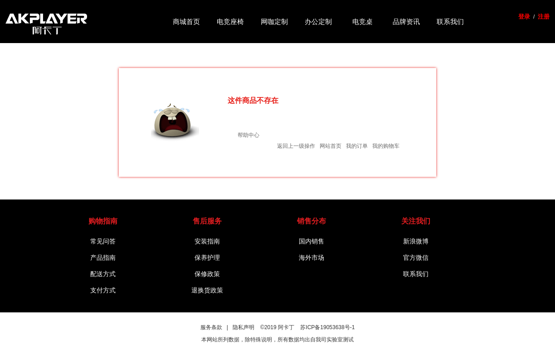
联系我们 (450, 21)
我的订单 (357, 146)
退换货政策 (207, 290)
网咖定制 (274, 21)
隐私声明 (243, 327)
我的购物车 (385, 146)
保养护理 (207, 257)
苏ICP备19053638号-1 (327, 327)
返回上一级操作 (296, 146)
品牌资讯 (406, 21)
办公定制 (318, 21)
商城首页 (186, 21)
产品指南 (103, 257)
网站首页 (330, 146)
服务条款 (211, 327)
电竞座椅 (230, 21)
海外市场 (311, 257)
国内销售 (311, 241)
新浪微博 (415, 241)
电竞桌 (362, 21)
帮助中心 (248, 135)
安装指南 (207, 241)
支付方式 (103, 290)
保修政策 (207, 273)
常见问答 (103, 241)
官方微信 (415, 257)
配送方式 (103, 273)
